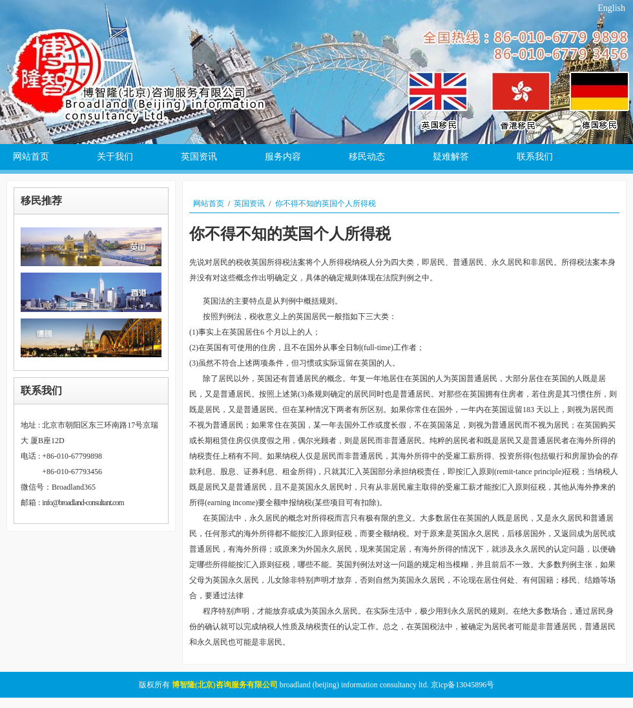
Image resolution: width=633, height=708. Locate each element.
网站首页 (208, 203)
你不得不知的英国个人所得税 (325, 203)
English (611, 8)
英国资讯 (249, 203)
